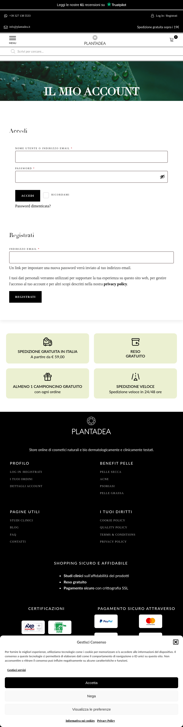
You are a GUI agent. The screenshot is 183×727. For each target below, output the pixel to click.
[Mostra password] (162, 176)
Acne (104, 479)
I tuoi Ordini (21, 479)
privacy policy (115, 284)
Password (33, 168)
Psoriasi (107, 486)
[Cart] (171, 40)
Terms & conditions (118, 534)
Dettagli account (26, 486)
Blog (14, 527)
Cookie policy (112, 520)
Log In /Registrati (26, 472)
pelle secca (111, 472)
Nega (91, 696)
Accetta (91, 683)
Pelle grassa (112, 493)
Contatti (18, 541)
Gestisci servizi (16, 670)
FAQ (13, 534)
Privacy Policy (106, 720)
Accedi (27, 195)
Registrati (25, 297)
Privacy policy (113, 541)
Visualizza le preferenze (91, 709)
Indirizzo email (32, 248)
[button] (175, 642)
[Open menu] (12, 38)
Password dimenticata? (33, 206)
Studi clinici (21, 520)
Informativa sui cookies (80, 720)
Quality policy (113, 527)
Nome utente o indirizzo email (52, 148)
